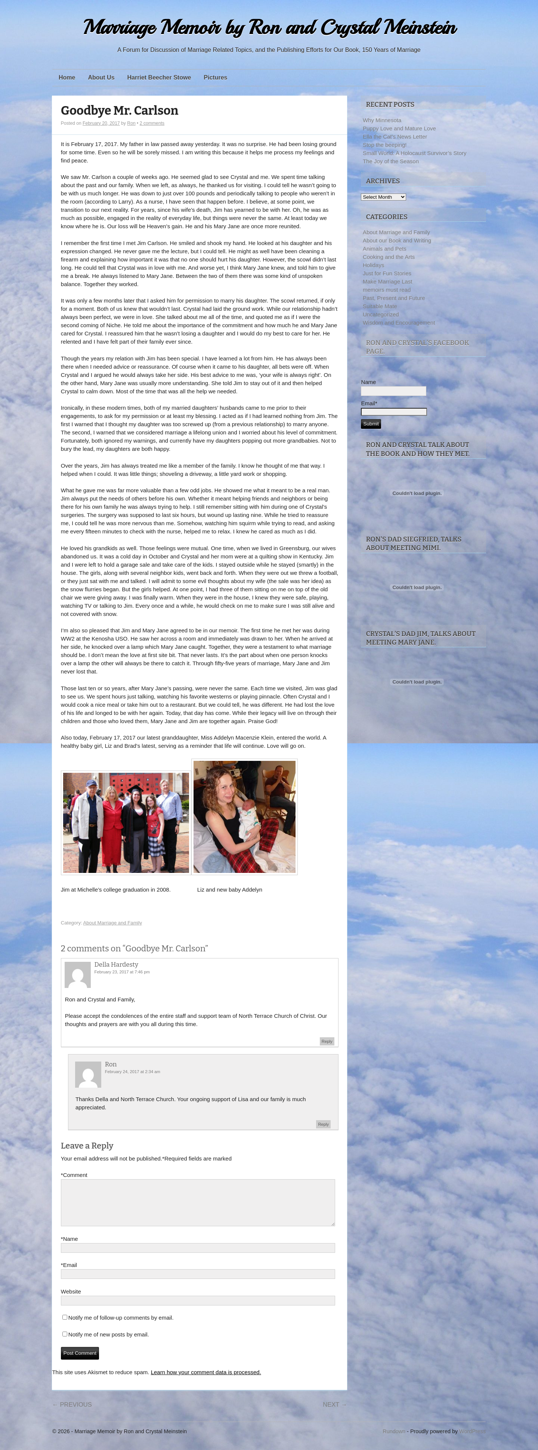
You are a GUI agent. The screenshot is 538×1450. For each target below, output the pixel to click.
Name (69, 1248)
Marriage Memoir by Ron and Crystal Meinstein (269, 27)
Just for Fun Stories (387, 273)
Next (335, 1413)
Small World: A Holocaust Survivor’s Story (415, 153)
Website (71, 1300)
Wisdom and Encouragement (399, 322)
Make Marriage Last (387, 281)
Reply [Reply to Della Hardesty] (327, 1041)
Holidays (373, 265)
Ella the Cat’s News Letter (395, 136)
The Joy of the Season (391, 161)
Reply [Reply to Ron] (323, 1124)
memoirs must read (387, 289)
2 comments (152, 123)
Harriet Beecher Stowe (159, 77)
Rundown (394, 1440)
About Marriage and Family (112, 923)
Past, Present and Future (394, 298)
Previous (72, 1413)
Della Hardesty (117, 965)
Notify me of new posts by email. (108, 1343)
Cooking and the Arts (389, 257)
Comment (74, 1175)
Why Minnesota (382, 120)
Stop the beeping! (385, 145)
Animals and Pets (384, 248)
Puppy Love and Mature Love (399, 128)
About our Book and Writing (397, 240)
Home (67, 77)
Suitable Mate (380, 306)
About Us (101, 77)
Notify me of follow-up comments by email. (121, 1326)
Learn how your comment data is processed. (206, 1381)
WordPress (472, 1440)
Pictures (215, 77)
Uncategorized (381, 314)
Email (69, 1274)
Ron (131, 123)
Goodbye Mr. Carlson (120, 110)
